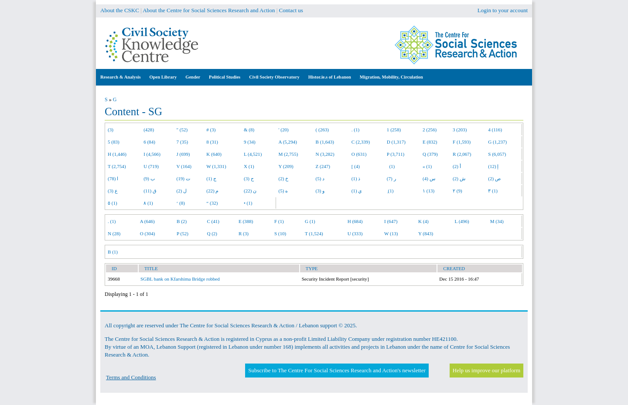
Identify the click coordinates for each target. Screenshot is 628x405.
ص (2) (494, 178)
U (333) (355, 233)
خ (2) (284, 178)
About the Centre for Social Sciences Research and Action (209, 10)
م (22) (212, 190)
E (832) (430, 141)
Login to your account (503, 10)
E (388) (246, 221)
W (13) (391, 233)
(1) (391, 166)
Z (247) (323, 166)
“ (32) (212, 203)
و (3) (320, 190)
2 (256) (430, 129)
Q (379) (430, 154)
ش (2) (459, 178)
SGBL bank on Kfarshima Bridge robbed (180, 278)
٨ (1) (148, 203)
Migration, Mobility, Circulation (391, 77)
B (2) (182, 221)
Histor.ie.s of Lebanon (329, 77)
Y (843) (425, 233)
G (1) (310, 221)
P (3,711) (395, 154)
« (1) (427, 166)
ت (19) (183, 178)
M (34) (497, 221)
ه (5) (283, 190)
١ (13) (428, 190)
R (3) (244, 233)
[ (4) (356, 166)
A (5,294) (288, 141)
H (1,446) (117, 154)
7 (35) (182, 141)
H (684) (355, 221)
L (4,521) (253, 154)
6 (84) (149, 141)
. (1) (355, 129)
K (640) (214, 154)
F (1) (279, 221)
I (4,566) (151, 154)
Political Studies (224, 77)
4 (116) (495, 129)
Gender (192, 77)
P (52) (182, 233)
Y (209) (286, 166)
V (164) (184, 166)
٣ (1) (493, 190)
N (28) (114, 233)
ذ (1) (356, 178)
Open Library (163, 77)
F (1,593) (462, 141)
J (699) (183, 154)
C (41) (213, 221)
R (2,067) (462, 154)
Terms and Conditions (131, 377)
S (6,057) (497, 154)
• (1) (248, 203)
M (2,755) (288, 154)
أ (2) (457, 166)
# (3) (210, 129)
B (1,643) (325, 141)
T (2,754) (117, 166)
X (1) (249, 166)
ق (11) (150, 190)
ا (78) (113, 178)
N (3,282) (325, 154)
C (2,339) (361, 141)
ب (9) (149, 178)
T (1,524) (314, 233)
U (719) (151, 166)
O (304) (147, 233)
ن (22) (250, 190)
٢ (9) (457, 190)
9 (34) (250, 141)
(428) (148, 129)
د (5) (320, 178)
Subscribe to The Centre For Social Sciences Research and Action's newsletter (336, 370)
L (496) (462, 221)
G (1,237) (497, 141)
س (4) (429, 178)
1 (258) (394, 129)
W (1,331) (216, 166)
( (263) (322, 129)
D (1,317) (396, 141)
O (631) (359, 154)
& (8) (249, 129)
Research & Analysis (120, 77)
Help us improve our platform (486, 370)
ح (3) (249, 178)
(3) (110, 129)
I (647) (390, 221)
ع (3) (113, 190)
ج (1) (211, 178)
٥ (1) (112, 203)
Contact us (291, 10)
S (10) (280, 233)
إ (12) (493, 166)
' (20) (284, 129)
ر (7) (391, 178)
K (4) (423, 221)
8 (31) (212, 141)
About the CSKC (119, 10)
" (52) (182, 129)
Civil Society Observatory (274, 77)
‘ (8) (181, 203)
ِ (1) (390, 190)
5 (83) (113, 141)
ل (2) (182, 190)
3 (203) (460, 129)
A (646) (147, 221)
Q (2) (212, 233)
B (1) (113, 251)
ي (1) (357, 190)
